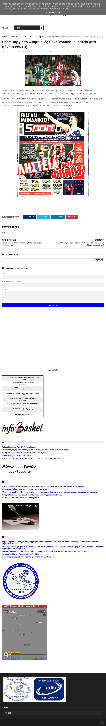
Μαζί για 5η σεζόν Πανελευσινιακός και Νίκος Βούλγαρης (24, 453)
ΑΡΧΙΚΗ (5, 28)
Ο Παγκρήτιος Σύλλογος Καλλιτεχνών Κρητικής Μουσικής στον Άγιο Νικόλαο (32, 495)
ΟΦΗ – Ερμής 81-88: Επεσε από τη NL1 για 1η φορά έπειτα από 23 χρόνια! (31, 458)
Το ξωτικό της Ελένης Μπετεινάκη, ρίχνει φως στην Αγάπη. (25, 489)
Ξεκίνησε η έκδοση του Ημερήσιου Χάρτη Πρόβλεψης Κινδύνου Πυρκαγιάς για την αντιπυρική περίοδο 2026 (44, 551)
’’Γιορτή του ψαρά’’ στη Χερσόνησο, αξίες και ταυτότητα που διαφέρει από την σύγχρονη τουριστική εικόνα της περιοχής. (49, 492)
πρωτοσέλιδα (53, 370)
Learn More (50, 12)
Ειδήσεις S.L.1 (16, 37)
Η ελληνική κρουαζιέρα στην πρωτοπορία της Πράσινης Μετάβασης (28, 557)
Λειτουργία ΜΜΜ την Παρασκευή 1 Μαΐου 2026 (20, 554)
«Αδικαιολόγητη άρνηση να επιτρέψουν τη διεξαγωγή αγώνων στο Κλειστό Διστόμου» (36, 450)
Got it (60, 12)
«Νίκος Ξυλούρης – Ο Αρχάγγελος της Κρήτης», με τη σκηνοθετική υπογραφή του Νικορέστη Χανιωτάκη (43, 486)
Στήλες (40, 37)
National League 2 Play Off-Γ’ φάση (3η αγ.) (19, 447)
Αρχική (4, 37)
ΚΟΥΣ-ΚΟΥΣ (30, 37)
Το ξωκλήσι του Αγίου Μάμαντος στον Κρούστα (20, 498)
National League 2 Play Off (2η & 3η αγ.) (17, 455)
